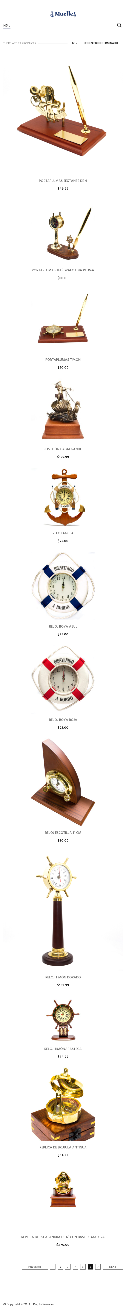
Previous (34, 1266)
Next (112, 1266)
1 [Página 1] (52, 1267)
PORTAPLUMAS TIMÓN (63, 360)
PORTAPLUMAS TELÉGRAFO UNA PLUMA (63, 270)
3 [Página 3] (68, 1267)
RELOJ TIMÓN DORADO (63, 977)
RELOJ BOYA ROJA (63, 720)
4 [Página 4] (75, 1267)
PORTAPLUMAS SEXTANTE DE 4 (63, 181)
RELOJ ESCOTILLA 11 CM (63, 833)
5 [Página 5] (83, 1267)
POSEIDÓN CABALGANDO (63, 449)
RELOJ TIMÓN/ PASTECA (63, 1049)
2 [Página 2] (60, 1267)
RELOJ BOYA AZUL (63, 627)
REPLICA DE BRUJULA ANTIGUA (63, 1147)
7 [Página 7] (97, 1267)
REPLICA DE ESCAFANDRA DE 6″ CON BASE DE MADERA (63, 1237)
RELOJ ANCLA (63, 533)
